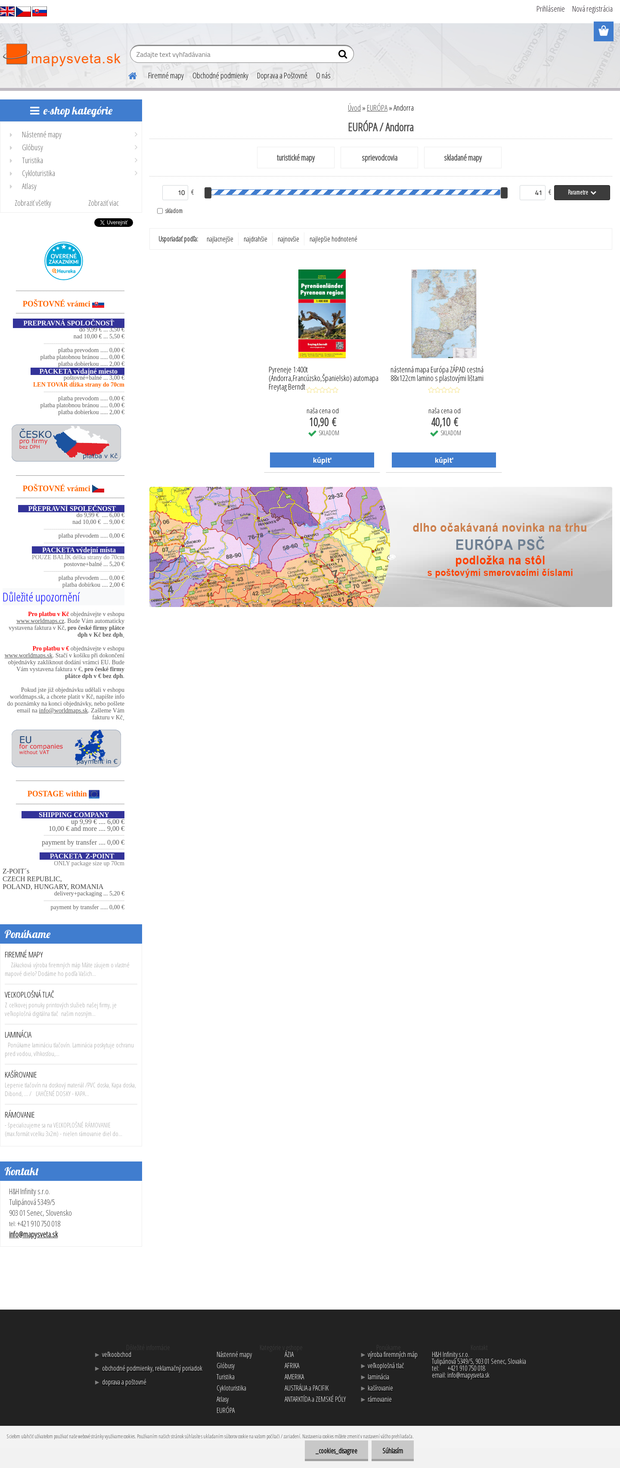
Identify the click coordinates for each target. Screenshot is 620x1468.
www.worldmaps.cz (40, 621)
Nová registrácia (592, 8)
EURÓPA (377, 107)
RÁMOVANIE (20, 1114)
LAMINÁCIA (18, 1034)
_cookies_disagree (336, 1451)
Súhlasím (392, 1451)
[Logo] (61, 55)
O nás (323, 75)
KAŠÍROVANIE (21, 1074)
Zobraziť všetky (33, 203)
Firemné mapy (166, 75)
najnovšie (288, 239)
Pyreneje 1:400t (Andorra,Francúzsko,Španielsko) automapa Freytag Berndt (323, 376)
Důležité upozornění (41, 596)
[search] (343, 56)
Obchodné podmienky (220, 75)
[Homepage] (127, 74)
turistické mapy (296, 157)
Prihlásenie (550, 8)
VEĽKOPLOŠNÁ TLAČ (29, 994)
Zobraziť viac (103, 203)
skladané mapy (463, 157)
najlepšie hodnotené (333, 239)
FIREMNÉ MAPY (24, 954)
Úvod (354, 107)
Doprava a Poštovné (282, 75)
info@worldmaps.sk (63, 710)
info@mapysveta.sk (33, 1234)
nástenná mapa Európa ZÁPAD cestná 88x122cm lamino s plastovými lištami (437, 374)
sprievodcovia (379, 157)
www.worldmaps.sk (29, 655)
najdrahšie (255, 239)
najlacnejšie (220, 239)
